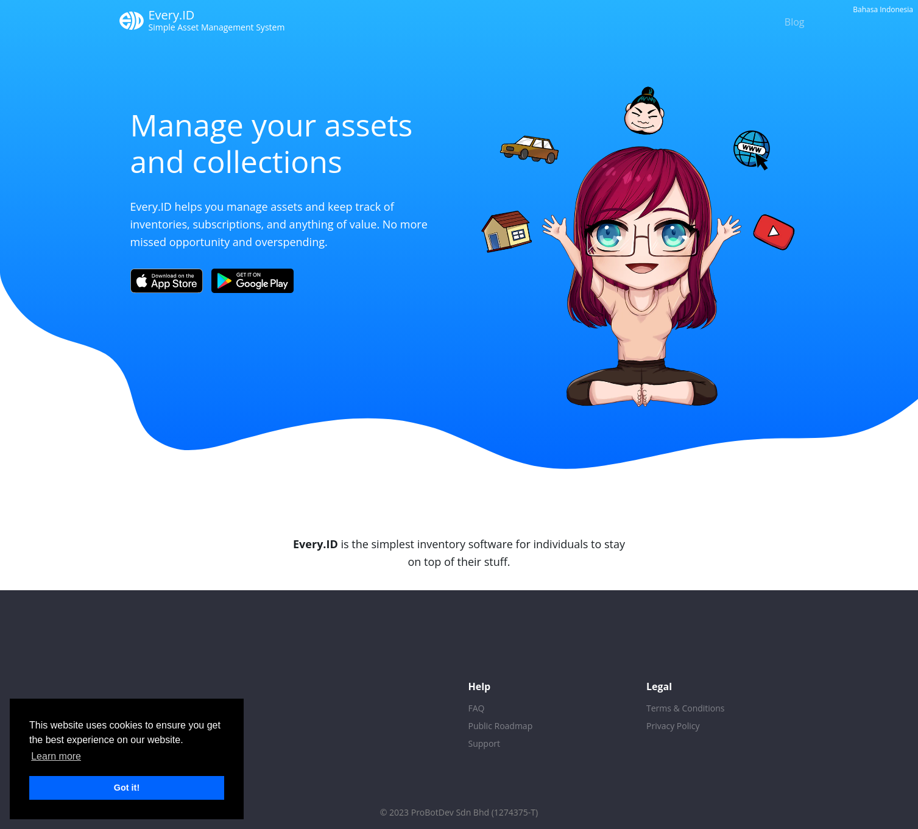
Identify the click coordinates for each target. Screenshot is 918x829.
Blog (795, 22)
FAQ (476, 708)
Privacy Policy (672, 726)
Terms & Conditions (685, 708)
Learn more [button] (56, 756)
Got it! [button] (126, 787)
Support (484, 743)
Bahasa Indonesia (883, 9)
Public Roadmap (500, 726)
